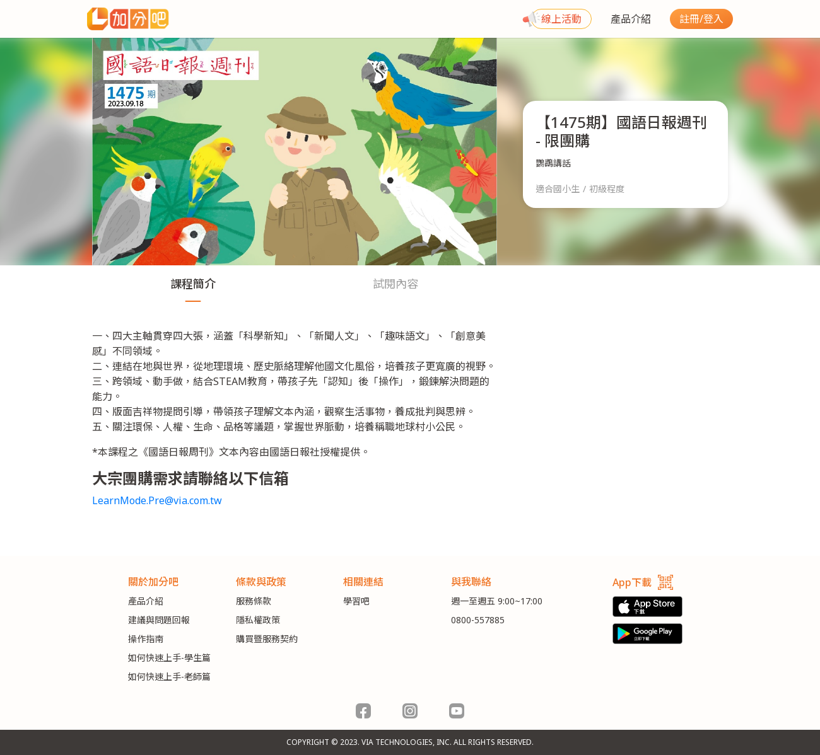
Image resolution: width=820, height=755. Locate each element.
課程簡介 (193, 283)
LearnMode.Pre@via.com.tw (157, 500)
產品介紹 (631, 19)
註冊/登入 (701, 19)
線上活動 (561, 19)
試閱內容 (395, 283)
